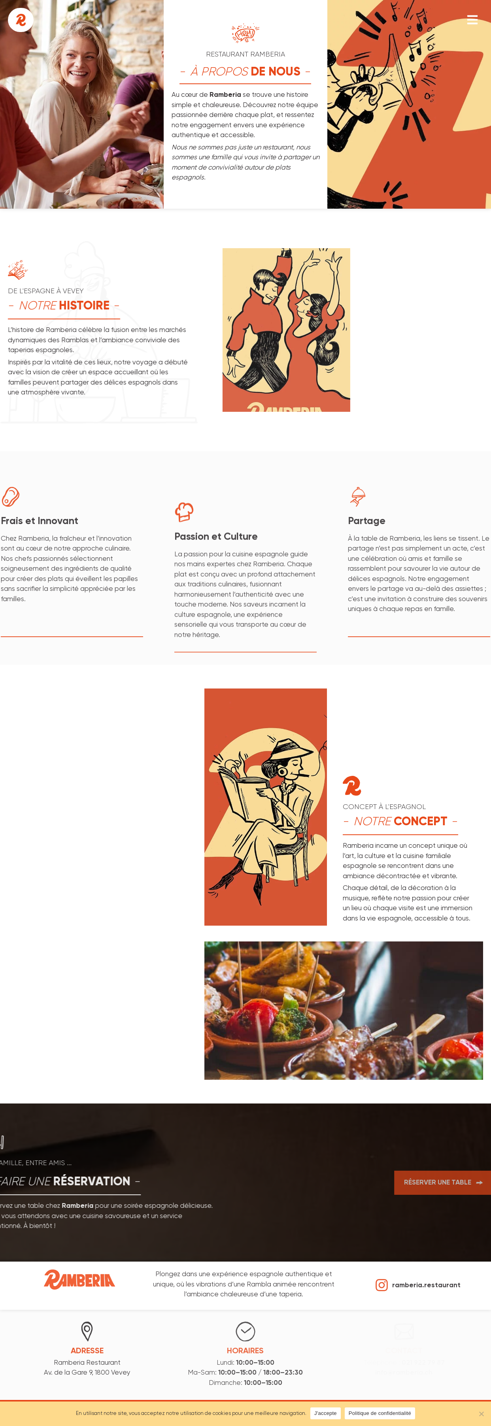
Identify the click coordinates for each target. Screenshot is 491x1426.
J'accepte (325, 1413)
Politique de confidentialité (380, 1413)
